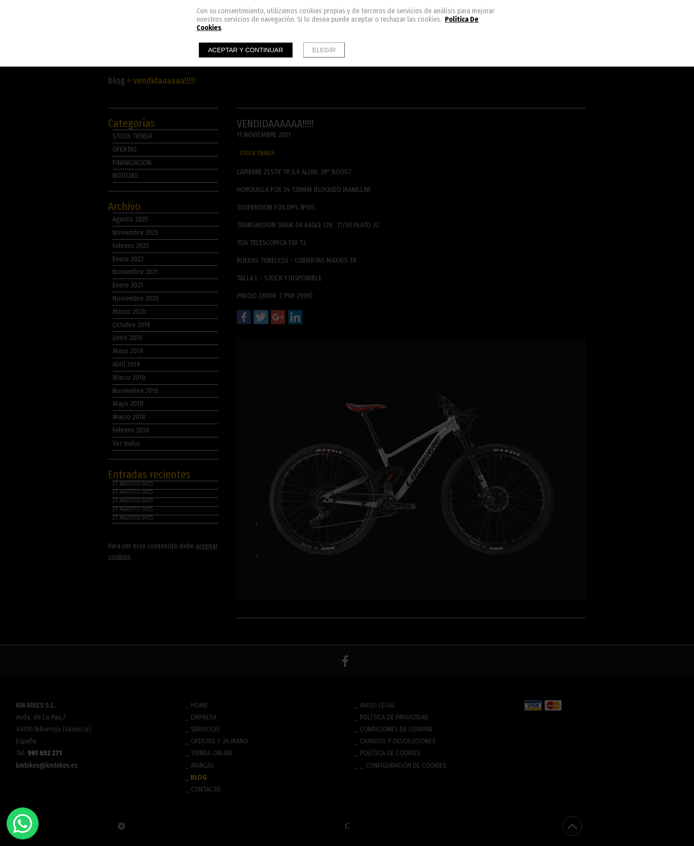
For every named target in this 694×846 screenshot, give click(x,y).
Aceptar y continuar (245, 50)
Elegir (324, 50)
